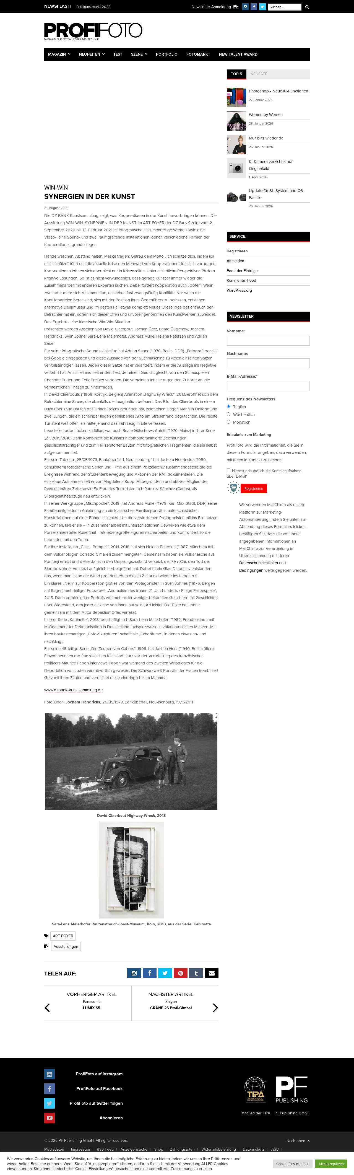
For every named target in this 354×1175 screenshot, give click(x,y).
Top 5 (236, 74)
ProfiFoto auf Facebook (99, 1088)
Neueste (259, 74)
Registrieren (237, 251)
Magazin (57, 54)
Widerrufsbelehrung (219, 1149)
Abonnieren (111, 1118)
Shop (158, 1149)
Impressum (80, 1149)
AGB (275, 1149)
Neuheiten (89, 54)
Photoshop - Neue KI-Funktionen (278, 91)
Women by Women (266, 114)
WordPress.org (239, 290)
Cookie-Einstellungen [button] (292, 1163)
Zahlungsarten (182, 1149)
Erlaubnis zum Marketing (249, 434)
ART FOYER (63, 936)
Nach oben (298, 1140)
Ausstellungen (66, 946)
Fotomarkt (198, 54)
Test (117, 54)
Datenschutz (253, 1149)
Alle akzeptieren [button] (331, 1163)
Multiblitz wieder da (266, 138)
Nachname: (237, 354)
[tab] (236, 74)
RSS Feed (105, 1149)
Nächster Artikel (171, 994)
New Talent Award (238, 54)
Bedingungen (251, 570)
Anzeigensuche (134, 1149)
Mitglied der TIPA (256, 1094)
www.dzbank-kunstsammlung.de (73, 690)
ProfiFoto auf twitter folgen (96, 1103)
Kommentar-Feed (241, 280)
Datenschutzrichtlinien (258, 563)
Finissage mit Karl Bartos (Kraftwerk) (104, 6)
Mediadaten (54, 1149)
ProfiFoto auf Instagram (99, 1074)
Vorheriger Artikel (92, 994)
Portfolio (167, 54)
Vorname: (236, 331)
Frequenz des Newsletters (251, 399)
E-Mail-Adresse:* (242, 376)
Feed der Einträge (242, 270)
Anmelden (235, 260)
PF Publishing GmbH (292, 1094)
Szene (137, 54)
